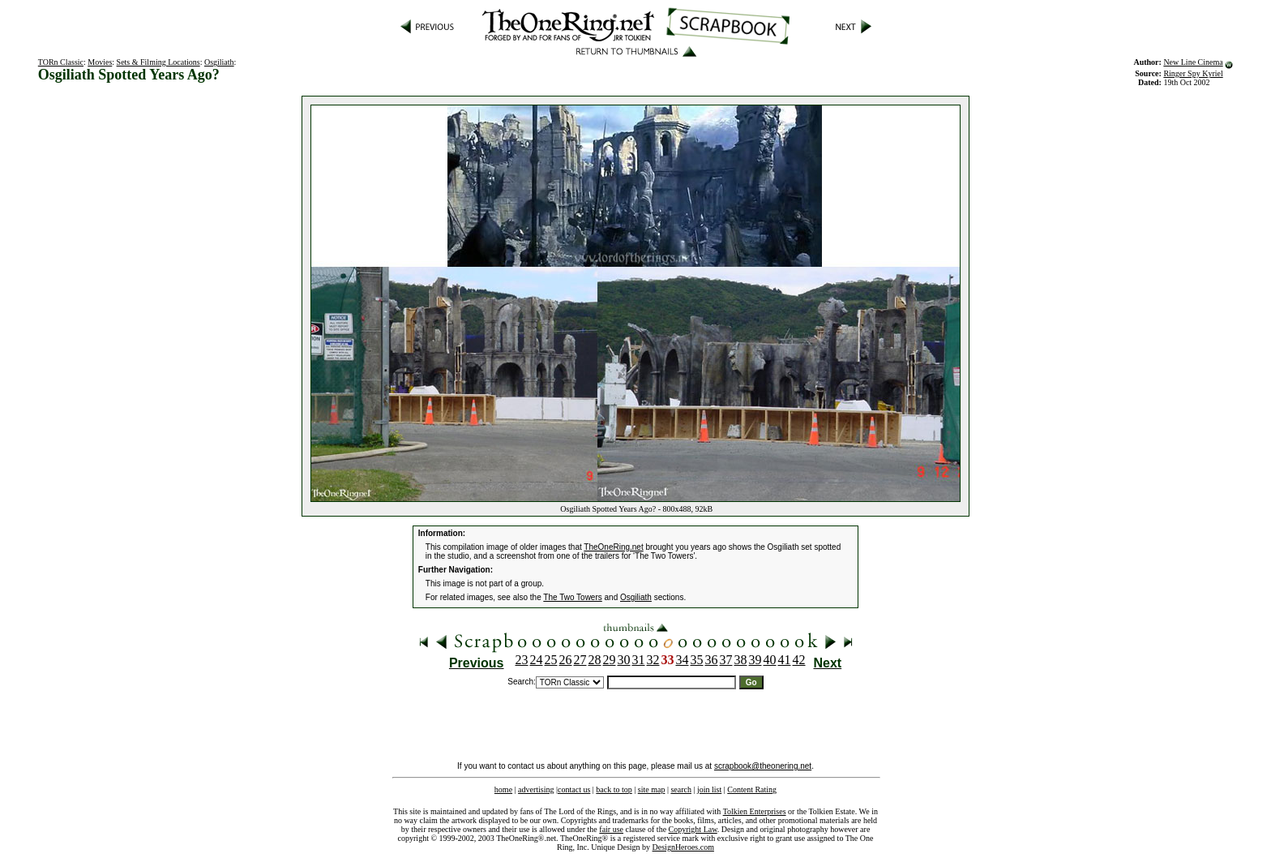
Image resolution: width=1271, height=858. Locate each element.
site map (651, 789)
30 (624, 660)
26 (565, 660)
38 (740, 660)
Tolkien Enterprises (754, 811)
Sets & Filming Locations (158, 62)
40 (770, 660)
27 (580, 660)
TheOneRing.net (613, 547)
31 (638, 660)
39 (755, 660)
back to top (613, 789)
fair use (611, 829)
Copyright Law (693, 829)
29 (609, 660)
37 (726, 660)
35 (697, 660)
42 (799, 660)
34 (682, 660)
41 (784, 660)
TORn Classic (60, 62)
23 (522, 660)
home (503, 789)
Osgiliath (219, 62)
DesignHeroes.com (683, 847)
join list (709, 789)
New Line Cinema (1192, 62)
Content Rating (752, 789)
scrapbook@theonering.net (762, 765)
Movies (100, 62)
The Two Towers (572, 597)
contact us (574, 789)
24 (536, 660)
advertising (536, 789)
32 (653, 660)
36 (711, 660)
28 (594, 660)
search (680, 789)
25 (551, 660)
